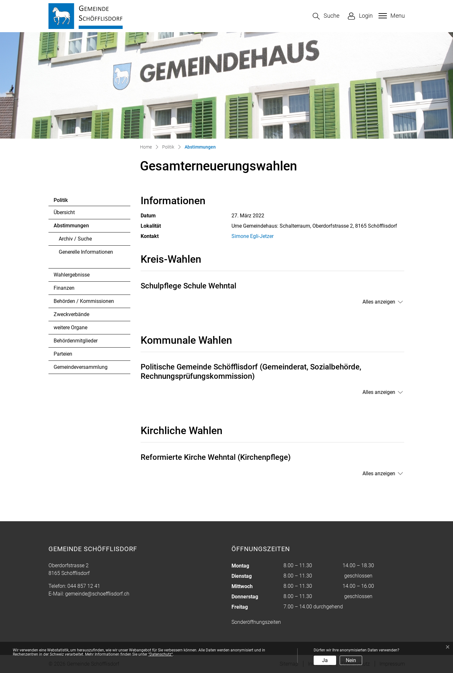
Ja (325, 660)
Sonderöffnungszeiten (256, 622)
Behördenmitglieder (76, 341)
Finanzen (64, 288)
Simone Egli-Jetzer (252, 236)
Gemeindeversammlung (81, 367)
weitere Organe (70, 327)
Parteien (63, 354)
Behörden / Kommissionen (84, 301)
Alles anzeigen (378, 302)
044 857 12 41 (83, 586)
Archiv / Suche (75, 239)
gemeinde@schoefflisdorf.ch (97, 594)
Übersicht (64, 212)
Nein (351, 660)
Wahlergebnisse (72, 275)
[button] (326, 16)
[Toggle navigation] (391, 16)
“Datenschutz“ (160, 654)
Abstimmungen (71, 227)
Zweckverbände (71, 314)
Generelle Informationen (86, 252)
